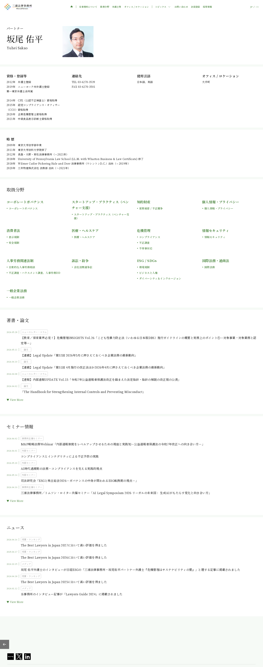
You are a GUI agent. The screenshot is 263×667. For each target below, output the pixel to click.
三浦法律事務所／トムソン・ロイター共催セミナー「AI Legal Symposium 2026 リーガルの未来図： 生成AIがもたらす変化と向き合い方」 (116, 493)
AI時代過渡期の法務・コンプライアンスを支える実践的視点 (61, 468)
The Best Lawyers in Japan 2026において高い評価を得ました (64, 557)
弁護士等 (116, 6)
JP (251, 6)
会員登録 (195, 6)
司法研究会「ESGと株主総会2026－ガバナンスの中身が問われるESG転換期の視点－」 (79, 481)
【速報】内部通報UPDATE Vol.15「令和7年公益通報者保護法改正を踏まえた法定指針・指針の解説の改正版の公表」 (101, 379)
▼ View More (15, 400)
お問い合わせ (181, 6)
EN (257, 6)
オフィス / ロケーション (136, 6)
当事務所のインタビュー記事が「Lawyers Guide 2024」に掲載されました (72, 594)
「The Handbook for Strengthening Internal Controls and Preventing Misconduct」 (83, 392)
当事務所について (88, 6)
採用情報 (207, 6)
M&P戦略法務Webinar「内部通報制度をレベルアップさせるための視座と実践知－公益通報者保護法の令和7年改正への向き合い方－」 (113, 444)
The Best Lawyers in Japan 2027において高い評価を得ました (64, 545)
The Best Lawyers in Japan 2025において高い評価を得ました (64, 582)
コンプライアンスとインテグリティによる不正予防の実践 (60, 456)
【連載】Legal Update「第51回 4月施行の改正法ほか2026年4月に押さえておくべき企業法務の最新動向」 (93, 367)
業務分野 (104, 6)
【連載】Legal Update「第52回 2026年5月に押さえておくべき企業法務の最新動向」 (79, 355)
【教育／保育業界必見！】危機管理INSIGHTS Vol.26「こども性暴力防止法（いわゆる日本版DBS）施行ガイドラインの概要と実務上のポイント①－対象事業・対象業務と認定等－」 (138, 340)
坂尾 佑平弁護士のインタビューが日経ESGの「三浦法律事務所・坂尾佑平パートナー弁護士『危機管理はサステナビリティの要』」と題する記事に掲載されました (130, 570)
